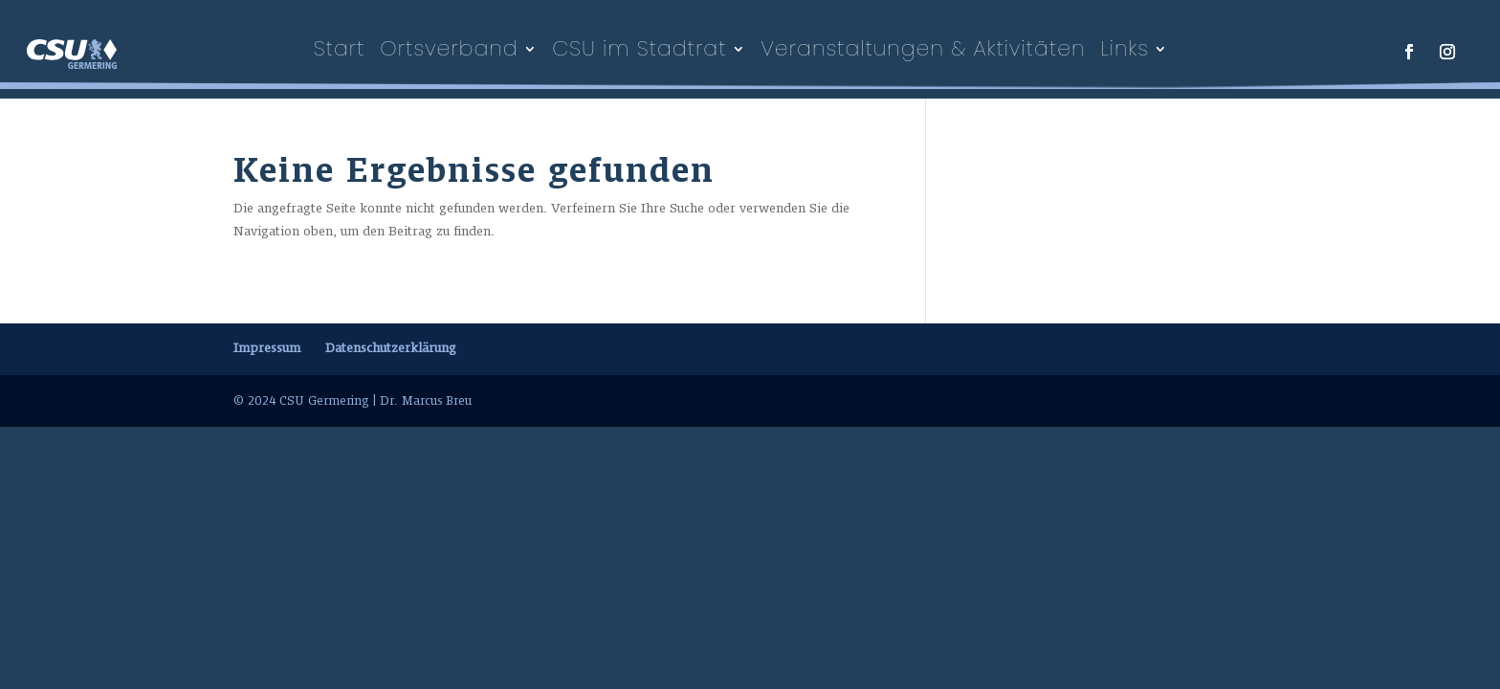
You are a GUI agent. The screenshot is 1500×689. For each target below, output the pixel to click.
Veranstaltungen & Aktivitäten (923, 49)
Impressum (266, 348)
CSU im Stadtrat (639, 49)
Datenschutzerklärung (390, 348)
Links (1124, 49)
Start (339, 49)
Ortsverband (449, 49)
